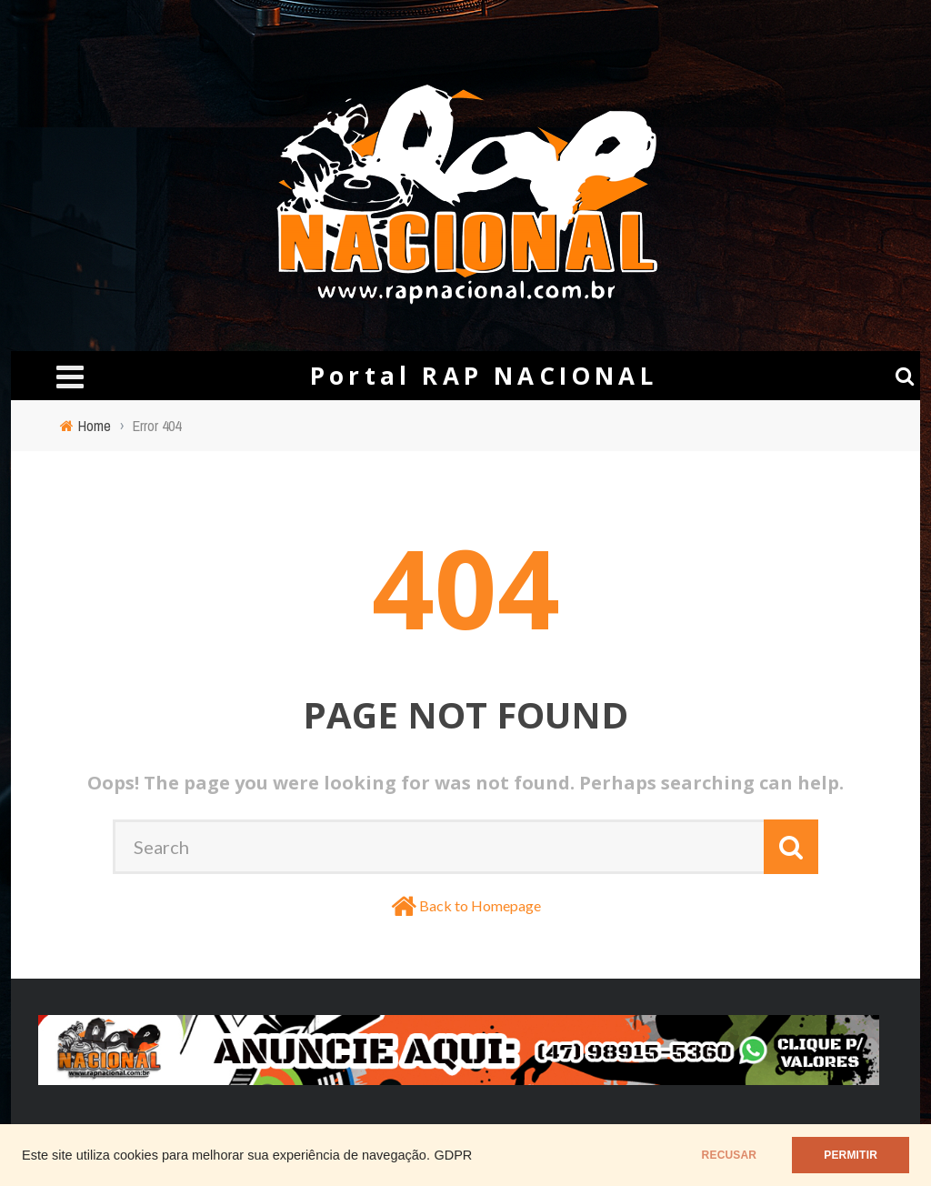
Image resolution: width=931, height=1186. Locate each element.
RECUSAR (729, 1155)
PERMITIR (850, 1155)
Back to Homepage (480, 905)
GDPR (453, 1155)
